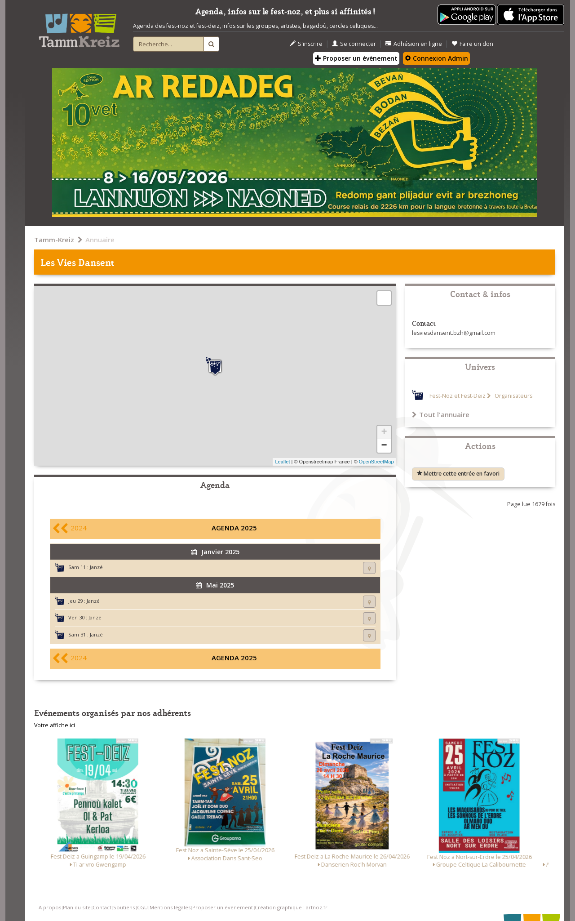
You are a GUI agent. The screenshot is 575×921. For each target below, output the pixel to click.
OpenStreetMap (376, 461)
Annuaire (100, 239)
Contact (102, 907)
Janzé (96, 567)
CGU (142, 907)
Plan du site (77, 907)
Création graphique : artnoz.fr (291, 907)
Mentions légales (170, 907)
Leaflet (282, 461)
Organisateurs (512, 396)
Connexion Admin (436, 58)
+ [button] (384, 432)
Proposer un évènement (356, 58)
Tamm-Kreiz (54, 239)
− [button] (384, 446)
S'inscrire (306, 44)
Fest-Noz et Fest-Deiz (457, 396)
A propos (50, 907)
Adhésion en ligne (413, 44)
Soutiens (124, 907)
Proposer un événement (222, 907)
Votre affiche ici (54, 725)
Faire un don (472, 44)
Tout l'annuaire (440, 414)
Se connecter (354, 44)
